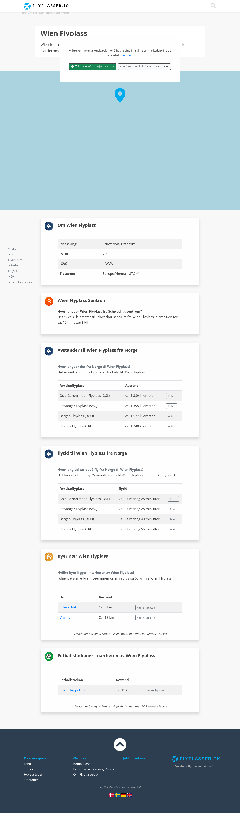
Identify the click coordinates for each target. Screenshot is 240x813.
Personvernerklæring (88, 769)
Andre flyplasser (146, 607)
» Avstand (14, 265)
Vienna (65, 617)
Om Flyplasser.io (85, 774)
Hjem (23, 12)
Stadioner (31, 780)
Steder (28, 769)
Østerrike (32, 12)
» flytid (12, 271)
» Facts (12, 254)
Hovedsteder (33, 774)
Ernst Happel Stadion (76, 690)
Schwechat (68, 607)
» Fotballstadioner (20, 282)
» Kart (12, 248)
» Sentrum (15, 260)
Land (27, 764)
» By (11, 276)
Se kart (172, 396)
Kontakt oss (81, 764)
